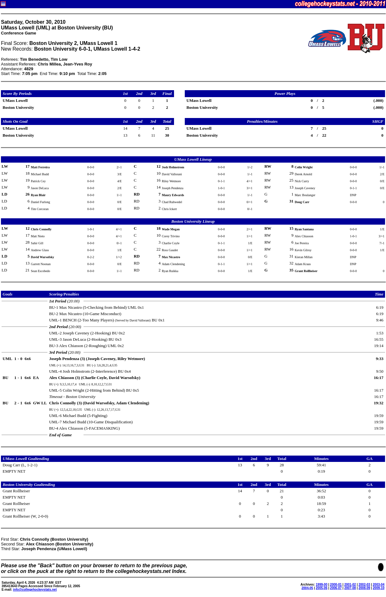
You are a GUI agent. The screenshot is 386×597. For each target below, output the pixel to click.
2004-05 (307, 588)
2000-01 (336, 584)
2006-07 (336, 588)
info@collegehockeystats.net (35, 589)
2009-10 (378, 588)
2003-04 (378, 584)
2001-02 (350, 584)
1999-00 (321, 584)
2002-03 (364, 584)
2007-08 (350, 588)
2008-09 (364, 588)
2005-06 (321, 588)
